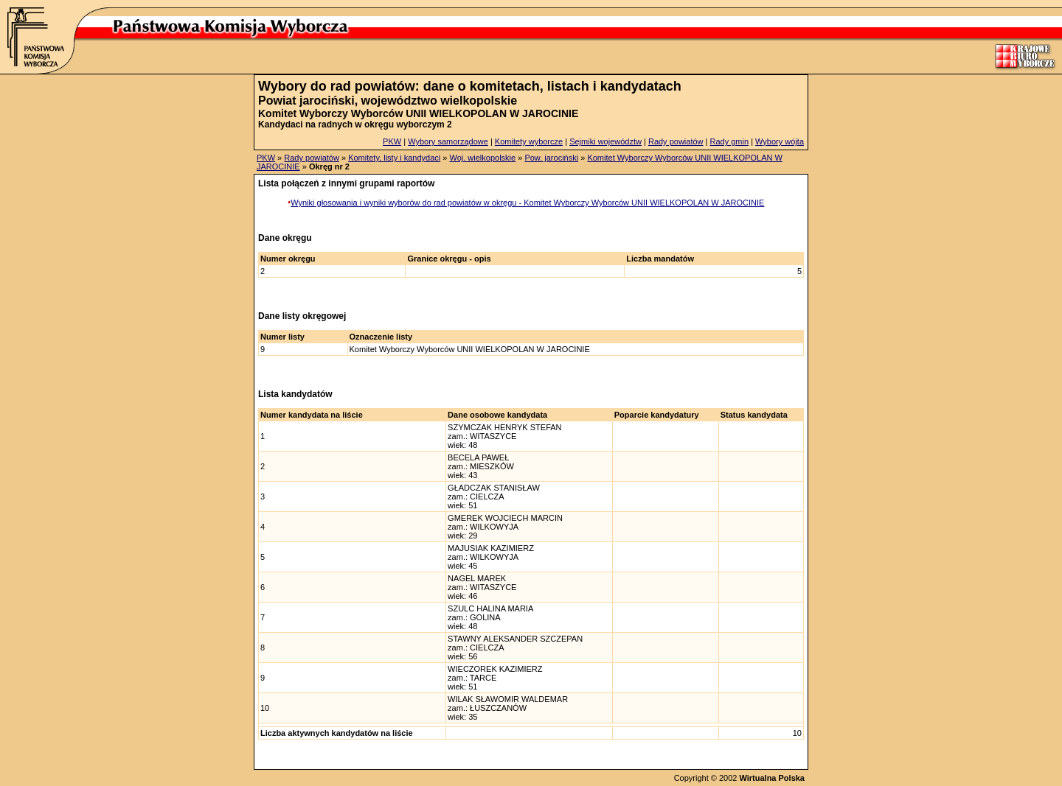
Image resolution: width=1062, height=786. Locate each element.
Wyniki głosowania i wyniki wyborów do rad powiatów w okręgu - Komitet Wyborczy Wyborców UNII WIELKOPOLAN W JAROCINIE (527, 202)
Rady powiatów (676, 141)
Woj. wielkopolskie (482, 157)
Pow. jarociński (551, 157)
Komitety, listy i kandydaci (394, 157)
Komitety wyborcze (529, 141)
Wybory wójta (779, 141)
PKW (392, 141)
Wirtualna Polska (772, 777)
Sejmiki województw (605, 141)
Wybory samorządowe (448, 141)
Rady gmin (729, 141)
